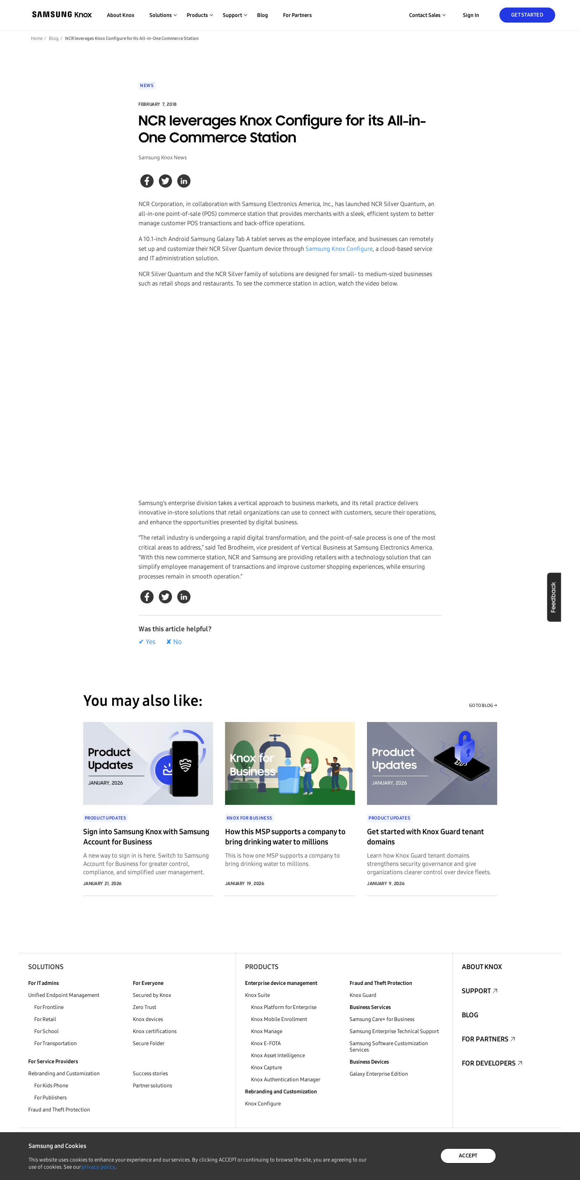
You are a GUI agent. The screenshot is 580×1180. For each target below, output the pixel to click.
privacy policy (99, 1167)
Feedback (554, 597)
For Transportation (55, 1043)
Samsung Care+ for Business (382, 1019)
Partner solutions (152, 1085)
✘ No (174, 642)
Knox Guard (363, 995)
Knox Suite (257, 995)
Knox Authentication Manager (285, 1079)
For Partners (297, 15)
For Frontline (49, 1007)
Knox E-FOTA (266, 1043)
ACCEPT (468, 1156)
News (147, 85)
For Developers (489, 1063)
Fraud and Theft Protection (59, 1110)
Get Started (527, 15)
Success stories (150, 1073)
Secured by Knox (152, 995)
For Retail (45, 1019)
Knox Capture (266, 1067)
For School (46, 1031)
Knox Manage (266, 1031)
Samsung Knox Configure (339, 248)
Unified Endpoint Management (63, 995)
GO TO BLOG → (483, 705)
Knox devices (148, 1019)
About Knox (120, 15)
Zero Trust (144, 1007)
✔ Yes (147, 642)
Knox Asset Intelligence (278, 1055)
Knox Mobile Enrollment (279, 1019)
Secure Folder (148, 1043)
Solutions (46, 967)
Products (262, 967)
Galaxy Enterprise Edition (379, 1074)
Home (37, 38)
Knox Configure (263, 1104)
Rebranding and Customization (64, 1073)
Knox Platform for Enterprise (284, 1007)
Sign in (471, 15)
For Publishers (50, 1098)
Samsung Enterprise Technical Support (394, 1031)
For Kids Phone (51, 1085)
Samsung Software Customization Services (389, 1046)
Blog (262, 15)
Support (476, 991)
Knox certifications (155, 1031)
